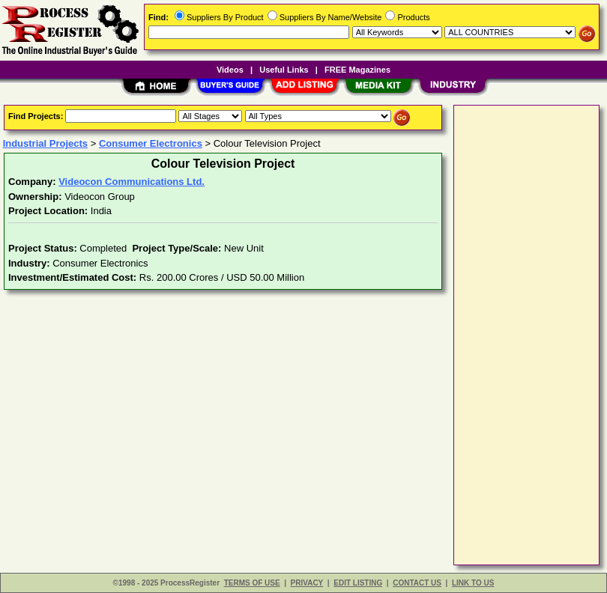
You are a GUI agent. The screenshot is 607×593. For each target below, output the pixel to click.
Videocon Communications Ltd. (131, 181)
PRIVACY (307, 583)
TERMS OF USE (252, 583)
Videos (230, 69)
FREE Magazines (357, 69)
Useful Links (283, 69)
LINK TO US (473, 583)
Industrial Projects (45, 143)
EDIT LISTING (357, 583)
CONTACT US (417, 583)
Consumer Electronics (150, 143)
